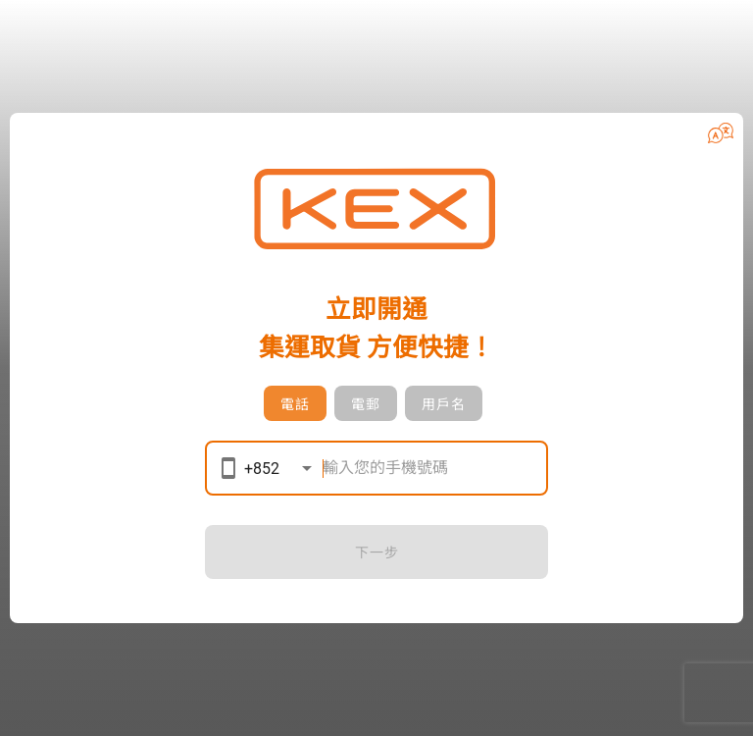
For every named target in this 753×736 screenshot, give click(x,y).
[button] (720, 133)
